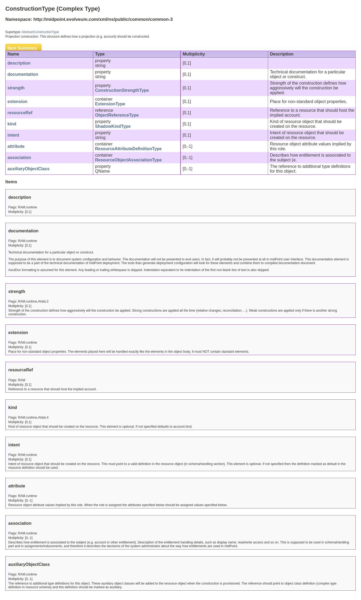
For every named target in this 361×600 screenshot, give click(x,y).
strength (16, 88)
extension (17, 101)
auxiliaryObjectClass (28, 168)
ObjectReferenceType (117, 115)
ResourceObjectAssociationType (128, 160)
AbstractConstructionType (40, 32)
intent (13, 135)
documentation (22, 74)
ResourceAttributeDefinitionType (128, 148)
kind (11, 124)
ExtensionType (110, 104)
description (18, 63)
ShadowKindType (113, 126)
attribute (16, 146)
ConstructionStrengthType (122, 90)
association (19, 157)
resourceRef (19, 112)
